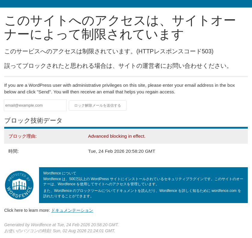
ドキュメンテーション (72, 210)
